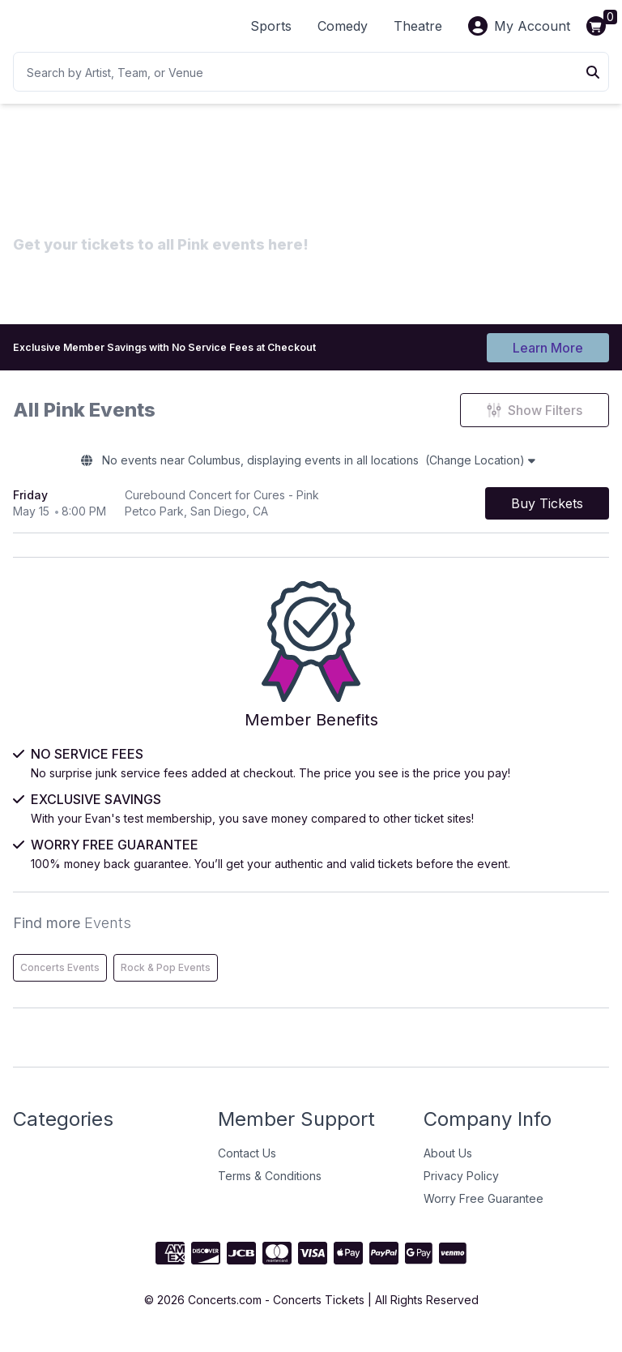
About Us (448, 1167)
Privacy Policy (461, 1189)
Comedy (342, 26)
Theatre (418, 26)
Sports (271, 26)
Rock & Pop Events (166, 981)
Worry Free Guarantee (483, 1212)
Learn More (548, 347)
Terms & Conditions (270, 1189)
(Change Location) (506, 467)
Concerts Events (60, 981)
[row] (311, 512)
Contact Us (247, 1167)
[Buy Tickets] (547, 512)
